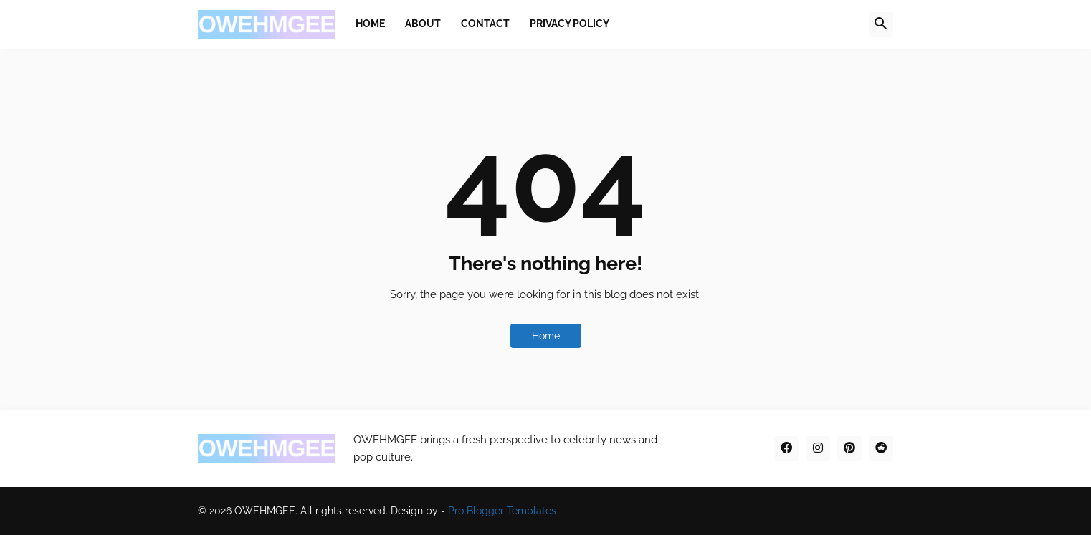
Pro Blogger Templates (502, 510)
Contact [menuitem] (485, 23)
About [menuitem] (423, 23)
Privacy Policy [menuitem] (569, 23)
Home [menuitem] (370, 23)
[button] (881, 24)
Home (546, 336)
